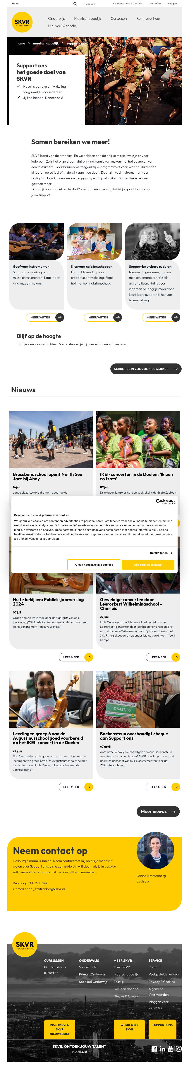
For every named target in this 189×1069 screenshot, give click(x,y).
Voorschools (88, 967)
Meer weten (40, 317)
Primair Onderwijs (92, 974)
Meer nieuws (154, 811)
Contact (154, 967)
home (21, 43)
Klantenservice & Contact (127, 3)
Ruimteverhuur (148, 18)
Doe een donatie (126, 989)
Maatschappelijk (87, 18)
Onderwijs (56, 18)
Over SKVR (154, 3)
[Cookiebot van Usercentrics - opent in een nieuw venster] (158, 501)
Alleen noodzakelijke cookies (94, 564)
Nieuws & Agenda (62, 25)
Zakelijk (119, 982)
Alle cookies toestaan (148, 564)
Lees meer (71, 657)
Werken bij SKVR (129, 1027)
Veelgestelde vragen (164, 974)
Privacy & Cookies (162, 982)
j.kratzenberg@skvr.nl (49, 889)
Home (15, 3)
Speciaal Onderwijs (93, 982)
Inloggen (172, 3)
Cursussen (119, 18)
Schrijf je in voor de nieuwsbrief (141, 369)
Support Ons (162, 1025)
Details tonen (159, 552)
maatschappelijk (46, 43)
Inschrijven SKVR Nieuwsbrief (60, 1029)
